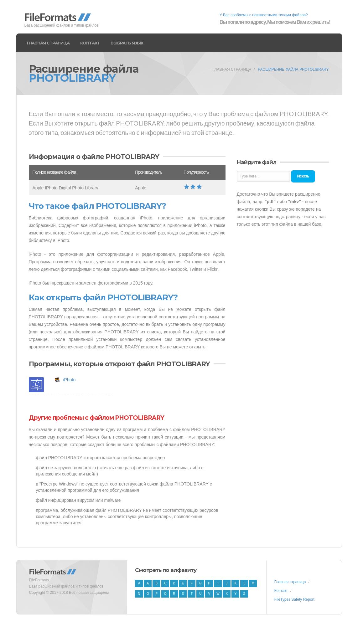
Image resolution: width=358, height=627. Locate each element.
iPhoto (69, 379)
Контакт (90, 42)
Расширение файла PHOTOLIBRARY (293, 69)
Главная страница (48, 42)
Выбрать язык (127, 42)
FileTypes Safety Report (294, 599)
